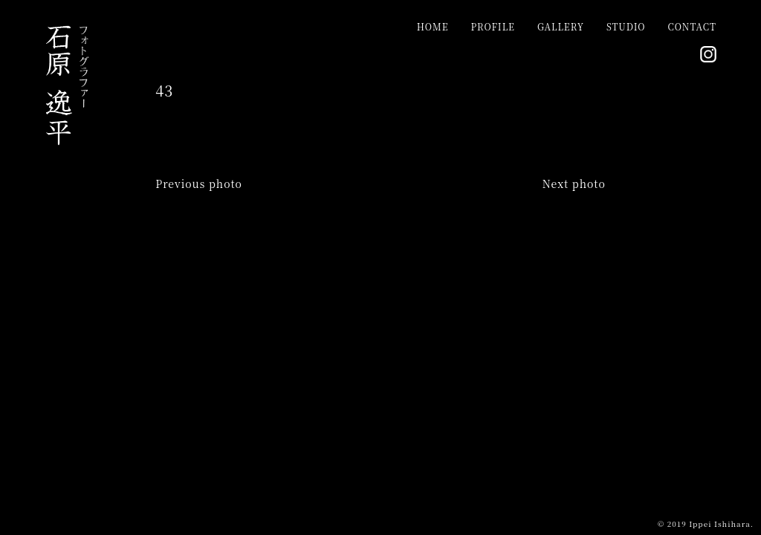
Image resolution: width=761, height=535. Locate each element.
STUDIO (626, 26)
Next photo (574, 183)
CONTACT (692, 26)
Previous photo (198, 183)
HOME (433, 26)
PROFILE (492, 26)
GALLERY (560, 26)
